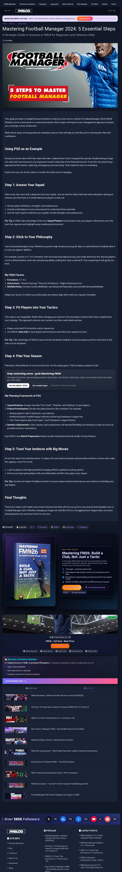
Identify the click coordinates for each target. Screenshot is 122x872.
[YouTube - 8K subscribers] (94, 817)
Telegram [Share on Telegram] (83, 504)
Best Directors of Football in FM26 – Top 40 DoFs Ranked (52, 759)
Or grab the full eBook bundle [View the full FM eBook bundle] (105, 18)
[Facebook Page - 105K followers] (78, 817)
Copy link (22, 504)
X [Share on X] (33, 504)
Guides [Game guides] (104, 4)
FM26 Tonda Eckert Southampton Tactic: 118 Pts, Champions (54, 770)
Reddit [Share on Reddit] (56, 504)
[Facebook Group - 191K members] (63, 817)
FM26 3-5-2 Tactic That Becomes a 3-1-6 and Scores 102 (53, 716)
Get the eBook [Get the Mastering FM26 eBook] (84, 18)
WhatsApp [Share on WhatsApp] (70, 504)
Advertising (13, 861)
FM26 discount (10, 4)
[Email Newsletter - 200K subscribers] (107, 817)
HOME (4, 23)
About (11, 866)
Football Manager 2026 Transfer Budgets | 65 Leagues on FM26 (55, 792)
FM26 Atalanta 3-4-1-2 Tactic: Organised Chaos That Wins (92, 834)
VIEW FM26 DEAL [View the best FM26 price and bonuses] (60, 643)
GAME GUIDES (22, 23)
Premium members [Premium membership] (27, 4)
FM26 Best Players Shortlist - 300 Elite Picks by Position (52, 738)
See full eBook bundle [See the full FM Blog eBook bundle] (95, 565)
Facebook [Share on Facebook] (43, 504)
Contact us (13, 851)
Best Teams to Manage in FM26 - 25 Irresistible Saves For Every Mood (57, 727)
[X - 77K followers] (49, 817)
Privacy (11, 871)
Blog (10, 846)
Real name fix (67, 4)
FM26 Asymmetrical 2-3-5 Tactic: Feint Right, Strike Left (92, 864)
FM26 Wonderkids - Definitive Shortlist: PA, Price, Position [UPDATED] (57, 693)
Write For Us (13, 856)
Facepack (42, 4)
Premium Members (16, 841)
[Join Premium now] (60, 679)
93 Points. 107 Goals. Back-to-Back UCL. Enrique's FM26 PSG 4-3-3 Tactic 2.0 (60, 705)
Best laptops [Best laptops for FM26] (82, 4)
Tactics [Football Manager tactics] (114, 4)
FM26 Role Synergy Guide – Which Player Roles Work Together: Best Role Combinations (64, 748)
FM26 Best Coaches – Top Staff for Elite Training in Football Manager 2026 (59, 781)
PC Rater (94, 4)
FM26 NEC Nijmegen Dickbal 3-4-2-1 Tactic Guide (92, 841)
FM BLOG (12, 23)
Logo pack (54, 4)
